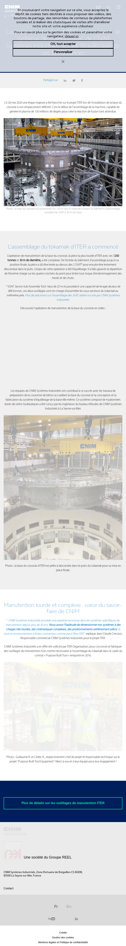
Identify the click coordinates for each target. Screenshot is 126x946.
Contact (9, 888)
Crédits (63, 932)
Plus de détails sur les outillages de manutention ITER (63, 803)
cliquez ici (71, 36)
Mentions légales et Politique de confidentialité (63, 942)
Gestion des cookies (63, 937)
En (69, 906)
